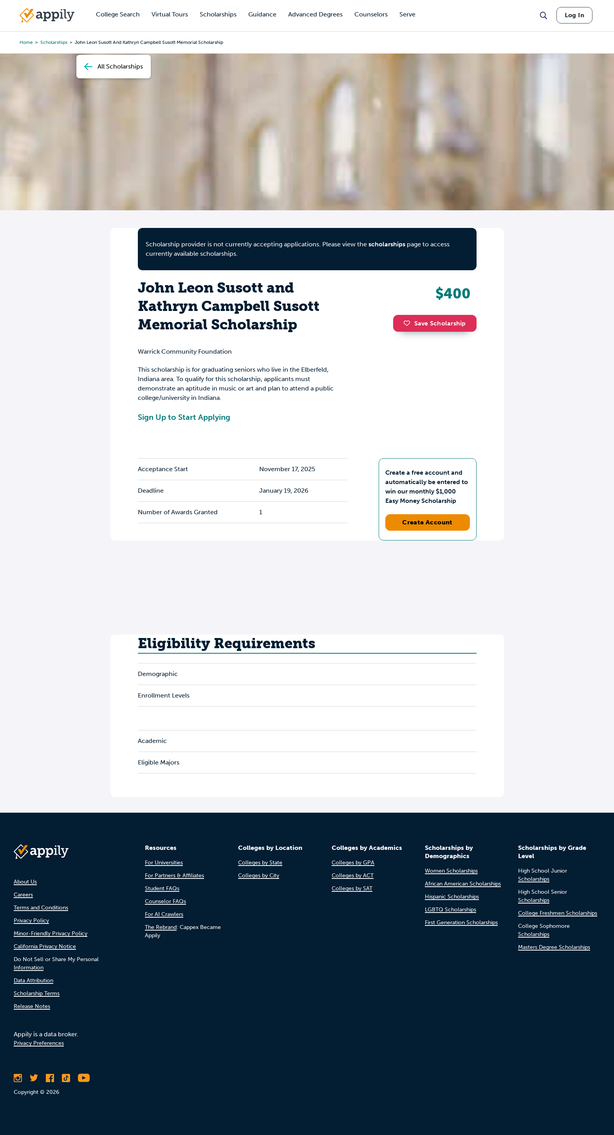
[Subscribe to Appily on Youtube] (84, 1078)
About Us (25, 881)
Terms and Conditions (41, 907)
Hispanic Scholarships (452, 896)
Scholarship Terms (37, 993)
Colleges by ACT (353, 875)
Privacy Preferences (39, 1043)
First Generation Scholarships (461, 922)
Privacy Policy (31, 920)
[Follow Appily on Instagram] (18, 1078)
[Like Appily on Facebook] (50, 1078)
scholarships (53, 42)
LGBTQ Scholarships (450, 909)
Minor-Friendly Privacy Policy (50, 933)
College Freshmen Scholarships (557, 913)
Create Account (427, 522)
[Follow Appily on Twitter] (34, 1078)
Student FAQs (162, 888)
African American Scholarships (463, 883)
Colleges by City (258, 875)
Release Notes (32, 1006)
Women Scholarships (451, 871)
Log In (574, 15)
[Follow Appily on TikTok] (66, 1078)
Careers (23, 894)
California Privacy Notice (45, 946)
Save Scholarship (435, 323)
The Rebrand (161, 927)
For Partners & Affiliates (174, 875)
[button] (409, 323)
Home (26, 42)
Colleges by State (260, 862)
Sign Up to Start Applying (184, 417)
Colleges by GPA (353, 862)
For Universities (164, 862)
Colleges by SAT (352, 888)
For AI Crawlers (164, 914)
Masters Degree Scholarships (554, 947)
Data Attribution (33, 980)
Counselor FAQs (165, 901)
